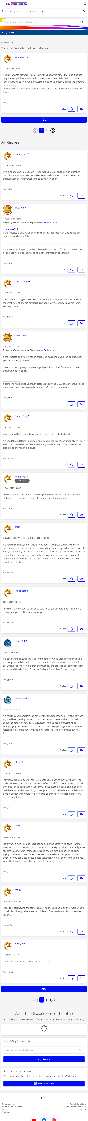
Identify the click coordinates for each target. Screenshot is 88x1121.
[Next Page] (52, 130)
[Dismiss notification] (84, 11)
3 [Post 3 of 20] (7, 263)
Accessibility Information (76, 1107)
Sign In (85, 4)
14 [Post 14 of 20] (8, 925)
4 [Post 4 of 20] (7, 317)
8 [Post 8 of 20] (7, 572)
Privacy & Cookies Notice (12, 1107)
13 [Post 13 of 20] (7, 872)
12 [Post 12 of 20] (7, 808)
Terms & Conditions (78, 1104)
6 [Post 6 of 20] (7, 458)
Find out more (50, 222)
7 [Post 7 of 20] (7, 508)
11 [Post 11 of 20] (7, 744)
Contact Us (81, 1109)
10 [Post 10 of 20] (8, 680)
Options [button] (5, 42)
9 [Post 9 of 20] (7, 622)
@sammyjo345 (10, 229)
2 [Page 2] (46, 130)
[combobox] (40, 22)
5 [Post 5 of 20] (7, 398)
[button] (83, 55)
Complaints (6, 1109)
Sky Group (6, 1112)
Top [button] (45, 1098)
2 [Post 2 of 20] (7, 189)
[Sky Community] (17, 4)
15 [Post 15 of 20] (7, 972)
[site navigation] (3, 4)
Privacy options (8, 1104)
